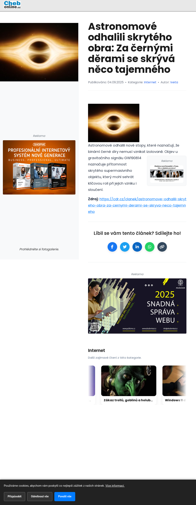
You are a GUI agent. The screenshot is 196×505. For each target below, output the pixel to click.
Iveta (174, 82)
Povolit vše (64, 496)
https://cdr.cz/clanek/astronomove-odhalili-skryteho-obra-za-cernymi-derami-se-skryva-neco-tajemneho (137, 205)
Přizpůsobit (14, 496)
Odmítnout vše (40, 496)
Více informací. (115, 485)
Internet (150, 82)
